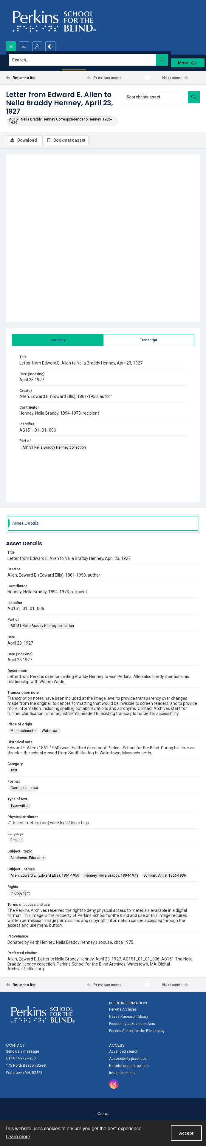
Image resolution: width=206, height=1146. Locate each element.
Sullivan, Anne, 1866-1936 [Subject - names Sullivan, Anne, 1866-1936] (164, 875)
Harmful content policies (129, 1066)
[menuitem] (154, 1016)
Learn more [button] (18, 1136)
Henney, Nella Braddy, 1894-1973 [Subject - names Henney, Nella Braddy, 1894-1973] (111, 875)
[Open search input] (11, 46)
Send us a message (22, 1051)
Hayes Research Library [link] (128, 1016)
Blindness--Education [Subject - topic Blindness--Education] (28, 858)
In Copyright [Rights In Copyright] (20, 893)
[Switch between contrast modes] (50, 46)
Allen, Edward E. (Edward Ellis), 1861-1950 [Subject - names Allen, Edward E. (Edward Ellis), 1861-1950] (44, 875)
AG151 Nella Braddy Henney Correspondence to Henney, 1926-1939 (60, 121)
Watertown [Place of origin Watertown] (51, 731)
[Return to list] (31, 77)
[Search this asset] (156, 97)
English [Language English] (16, 840)
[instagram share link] (114, 1084)
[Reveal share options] (24, 46)
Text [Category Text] (13, 770)
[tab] (57, 340)
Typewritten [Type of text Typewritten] (20, 806)
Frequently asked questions (132, 1024)
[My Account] (37, 46)
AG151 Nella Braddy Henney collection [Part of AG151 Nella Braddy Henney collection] (54, 447)
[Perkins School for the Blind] (53, 20)
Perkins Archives (123, 1009)
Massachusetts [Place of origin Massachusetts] (23, 731)
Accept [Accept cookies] (186, 1133)
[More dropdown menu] (187, 62)
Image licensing (122, 1073)
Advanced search (123, 1051)
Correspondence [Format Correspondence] (24, 788)
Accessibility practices (128, 1059)
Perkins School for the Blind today (137, 1031)
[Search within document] (194, 97)
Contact (103, 1113)
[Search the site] (83, 60)
